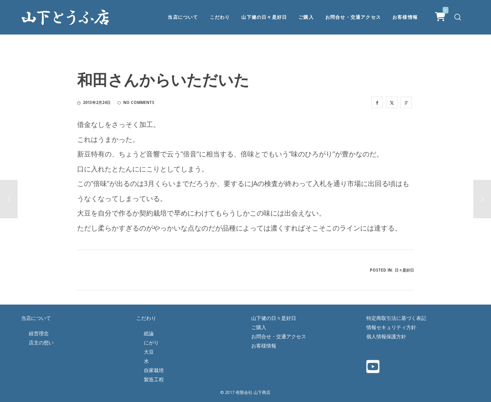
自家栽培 (154, 370)
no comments (135, 102)
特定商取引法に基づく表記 (396, 318)
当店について (36, 318)
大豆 (149, 351)
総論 (149, 333)
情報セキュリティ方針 (391, 327)
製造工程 (154, 379)
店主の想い (41, 342)
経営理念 (39, 333)
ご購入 (258, 327)
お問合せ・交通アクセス (278, 336)
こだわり (146, 318)
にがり (151, 342)
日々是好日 (404, 270)
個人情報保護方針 (386, 336)
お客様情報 (263, 345)
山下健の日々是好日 (273, 318)
